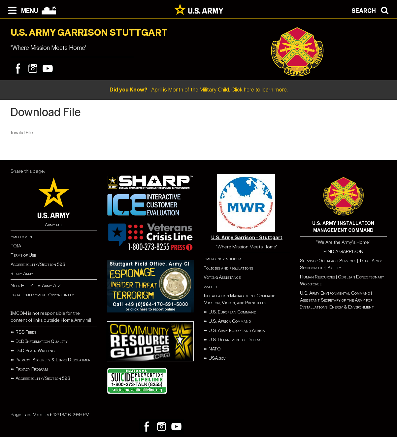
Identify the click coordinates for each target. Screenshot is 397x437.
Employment (22, 236)
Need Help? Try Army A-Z (36, 285)
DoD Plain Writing (35, 350)
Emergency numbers (223, 259)
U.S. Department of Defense (236, 340)
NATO (215, 349)
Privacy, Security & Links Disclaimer (53, 360)
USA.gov (217, 358)
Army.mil (54, 225)
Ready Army (22, 273)
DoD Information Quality (42, 341)
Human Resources (317, 277)
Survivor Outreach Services (328, 261)
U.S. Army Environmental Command (335, 293)
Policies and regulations (228, 268)
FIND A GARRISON (343, 251)
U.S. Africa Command (230, 321)
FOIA (16, 246)
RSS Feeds (26, 332)
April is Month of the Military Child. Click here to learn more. (199, 90)
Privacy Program (32, 369)
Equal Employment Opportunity (42, 295)
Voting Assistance (222, 277)
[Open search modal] (371, 10)
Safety (210, 286)
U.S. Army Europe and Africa (237, 330)
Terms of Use (23, 255)
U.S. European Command (232, 312)
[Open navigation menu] (21, 10)
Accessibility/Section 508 (38, 264)
